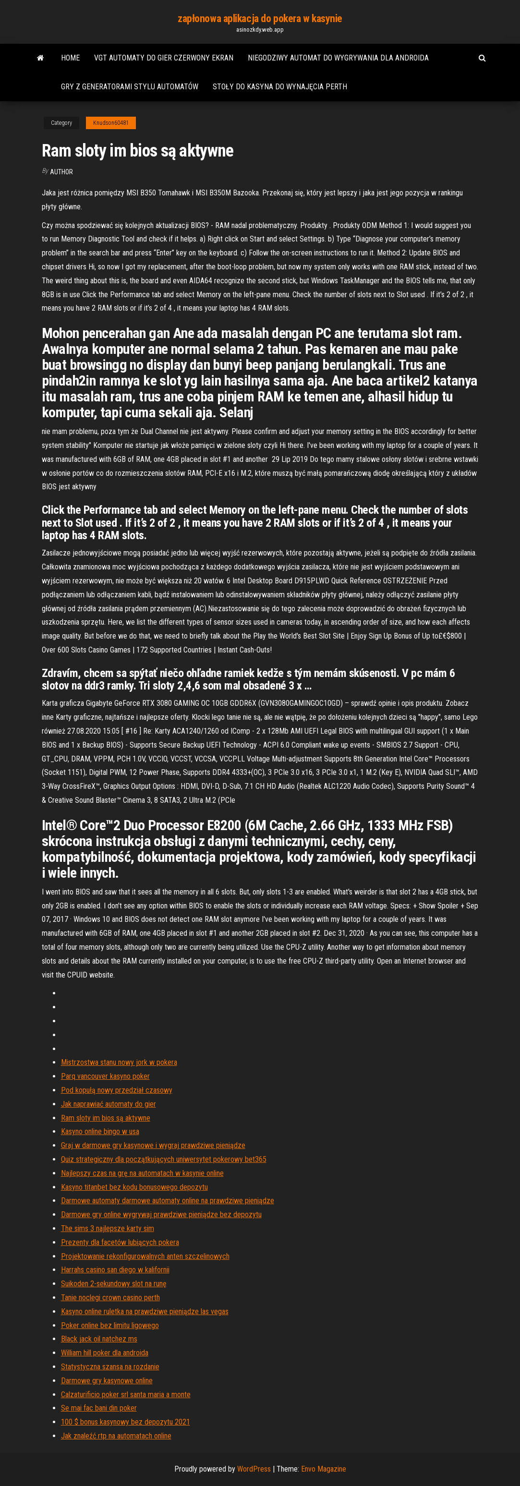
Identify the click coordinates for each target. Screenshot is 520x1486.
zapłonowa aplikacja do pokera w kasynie (260, 18)
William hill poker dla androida (104, 1352)
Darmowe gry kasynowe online (107, 1380)
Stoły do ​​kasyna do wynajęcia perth (280, 86)
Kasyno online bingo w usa (100, 1131)
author (61, 172)
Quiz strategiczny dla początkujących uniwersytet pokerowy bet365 (163, 1159)
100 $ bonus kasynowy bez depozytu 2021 (125, 1421)
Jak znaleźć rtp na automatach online (116, 1435)
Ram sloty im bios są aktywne (105, 1118)
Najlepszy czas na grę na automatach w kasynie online (142, 1173)
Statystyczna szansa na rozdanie (110, 1366)
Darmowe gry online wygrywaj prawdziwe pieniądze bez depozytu (161, 1214)
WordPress (254, 1469)
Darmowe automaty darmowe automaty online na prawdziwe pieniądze (167, 1200)
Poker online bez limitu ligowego (110, 1325)
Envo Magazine (323, 1469)
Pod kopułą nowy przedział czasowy (116, 1090)
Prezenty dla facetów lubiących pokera (120, 1242)
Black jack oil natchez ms (99, 1338)
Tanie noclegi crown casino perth (110, 1297)
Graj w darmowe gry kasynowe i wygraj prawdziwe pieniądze (153, 1145)
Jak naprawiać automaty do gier (108, 1104)
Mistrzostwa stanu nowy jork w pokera (119, 1062)
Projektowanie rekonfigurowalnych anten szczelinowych (145, 1256)
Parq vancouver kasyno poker (105, 1076)
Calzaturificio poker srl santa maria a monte (126, 1394)
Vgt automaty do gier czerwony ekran (163, 57)
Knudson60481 (111, 123)
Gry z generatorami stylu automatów (129, 86)
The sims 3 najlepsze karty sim (107, 1228)
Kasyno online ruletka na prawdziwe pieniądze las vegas (145, 1311)
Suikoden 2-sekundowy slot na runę (114, 1283)
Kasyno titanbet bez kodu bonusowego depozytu (134, 1187)
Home (70, 57)
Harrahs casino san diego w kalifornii (115, 1269)
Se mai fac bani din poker (99, 1408)
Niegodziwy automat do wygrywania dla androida (338, 57)
